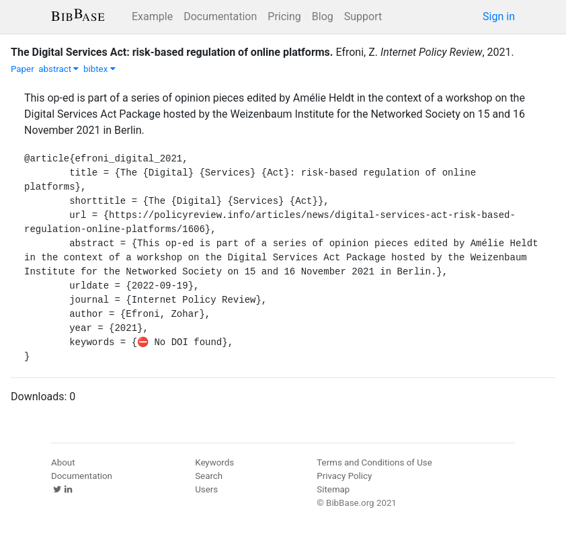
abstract (58, 69)
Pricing (284, 16)
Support (363, 16)
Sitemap (333, 489)
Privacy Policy (344, 476)
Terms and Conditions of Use (374, 462)
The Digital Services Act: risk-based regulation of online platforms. (172, 52)
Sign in (499, 16)
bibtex (99, 69)
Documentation (220, 16)
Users (206, 489)
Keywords (214, 462)
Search (209, 476)
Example (152, 16)
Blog (322, 16)
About (63, 462)
